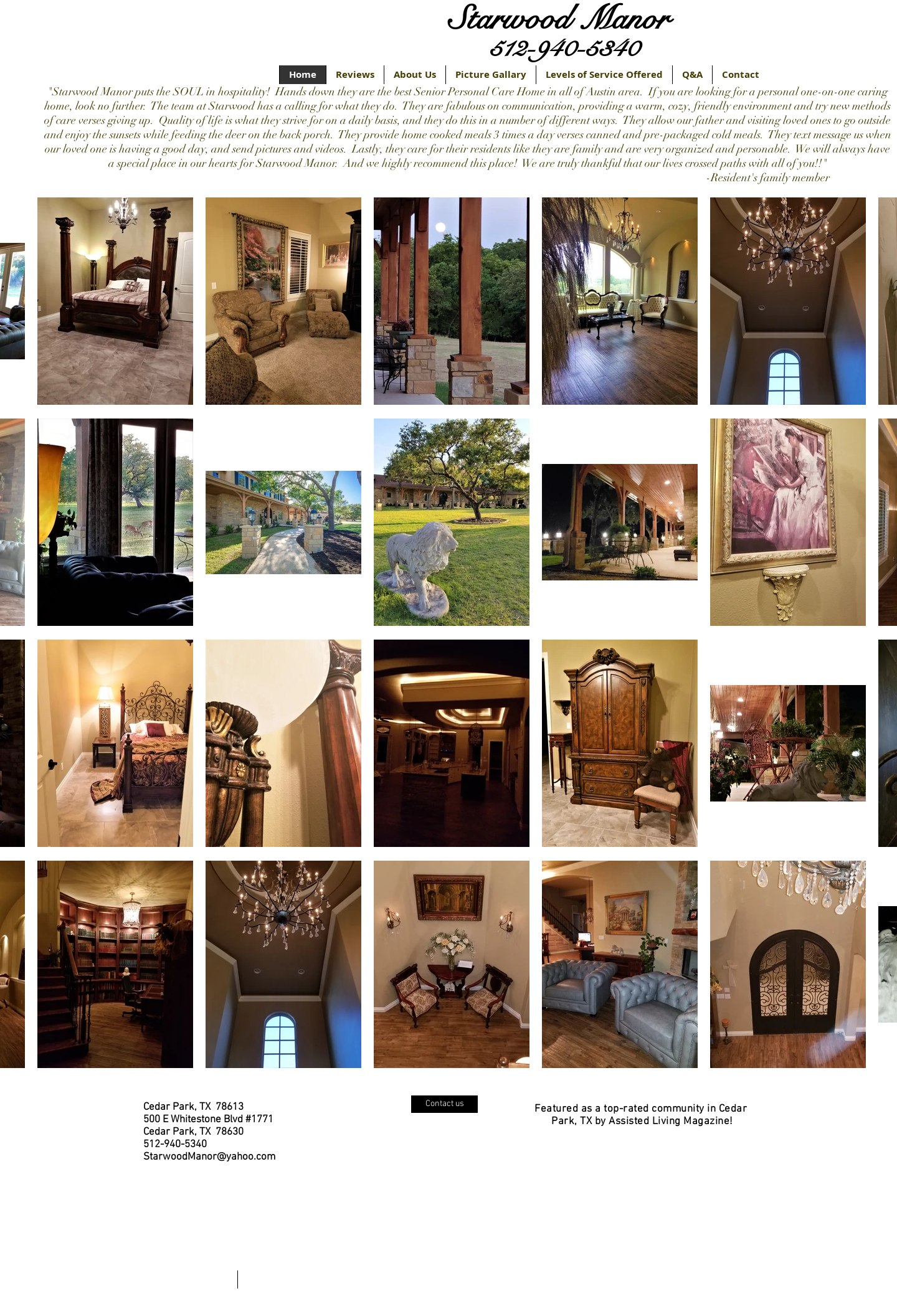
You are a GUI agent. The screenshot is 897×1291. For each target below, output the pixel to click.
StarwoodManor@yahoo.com (209, 1157)
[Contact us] (444, 1104)
